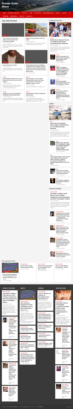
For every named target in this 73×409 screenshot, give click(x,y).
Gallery (28, 62)
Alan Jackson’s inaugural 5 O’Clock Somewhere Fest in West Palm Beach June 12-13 (10, 277)
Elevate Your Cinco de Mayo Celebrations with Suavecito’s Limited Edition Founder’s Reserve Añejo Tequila (62, 229)
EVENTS (57, 13)
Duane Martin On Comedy (10, 65)
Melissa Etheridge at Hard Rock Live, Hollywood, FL (45, 344)
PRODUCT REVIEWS (55, 189)
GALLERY (64, 13)
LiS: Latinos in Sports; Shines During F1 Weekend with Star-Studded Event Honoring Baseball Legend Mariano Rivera (63, 94)
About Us (22, 16)
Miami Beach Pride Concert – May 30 (26, 337)
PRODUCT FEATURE (59, 211)
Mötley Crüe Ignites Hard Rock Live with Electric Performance (45, 327)
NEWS (31, 13)
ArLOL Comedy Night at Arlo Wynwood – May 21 (61, 266)
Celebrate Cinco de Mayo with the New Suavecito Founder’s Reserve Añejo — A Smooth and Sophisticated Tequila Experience (63, 216)
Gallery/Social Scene (56, 20)
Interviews (5, 16)
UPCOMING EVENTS (6, 271)
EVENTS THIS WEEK (41, 264)
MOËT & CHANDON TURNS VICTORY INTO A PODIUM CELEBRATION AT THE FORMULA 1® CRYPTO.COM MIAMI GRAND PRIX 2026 (62, 71)
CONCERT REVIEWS (42, 291)
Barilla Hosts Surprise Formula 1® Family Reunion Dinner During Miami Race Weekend (59, 41)
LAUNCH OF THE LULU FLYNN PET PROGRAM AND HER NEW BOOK (12, 94)
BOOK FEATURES (61, 288)
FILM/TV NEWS (37, 13)
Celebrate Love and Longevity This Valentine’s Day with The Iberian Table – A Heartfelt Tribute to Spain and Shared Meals (66, 336)
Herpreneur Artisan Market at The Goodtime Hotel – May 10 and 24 (45, 267)
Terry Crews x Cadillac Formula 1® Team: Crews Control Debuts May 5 (63, 172)
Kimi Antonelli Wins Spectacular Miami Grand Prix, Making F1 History (63, 83)
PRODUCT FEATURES (9, 288)
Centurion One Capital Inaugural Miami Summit (27, 266)
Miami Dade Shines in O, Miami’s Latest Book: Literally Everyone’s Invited (66, 355)
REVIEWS (41, 288)
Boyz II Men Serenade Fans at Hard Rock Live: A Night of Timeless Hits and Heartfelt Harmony (45, 316)
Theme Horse (26, 406)
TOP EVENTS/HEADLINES (13, 13)
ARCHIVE (5, 35)
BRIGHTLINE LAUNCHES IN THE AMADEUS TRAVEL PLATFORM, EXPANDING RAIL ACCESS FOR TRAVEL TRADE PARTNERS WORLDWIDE (63, 146)
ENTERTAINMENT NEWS (48, 13)
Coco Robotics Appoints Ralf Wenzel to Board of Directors (62, 181)
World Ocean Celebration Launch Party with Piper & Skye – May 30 (28, 346)
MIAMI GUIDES (13, 16)
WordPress (41, 406)
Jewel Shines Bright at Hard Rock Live (44, 335)
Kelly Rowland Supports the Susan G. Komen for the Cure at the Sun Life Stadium (13, 80)
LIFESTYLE (24, 13)
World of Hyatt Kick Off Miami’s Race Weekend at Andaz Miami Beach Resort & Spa (63, 58)
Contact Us (29, 16)
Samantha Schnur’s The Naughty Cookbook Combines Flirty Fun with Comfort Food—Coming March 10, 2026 (62, 308)
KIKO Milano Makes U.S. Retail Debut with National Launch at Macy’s (63, 255)
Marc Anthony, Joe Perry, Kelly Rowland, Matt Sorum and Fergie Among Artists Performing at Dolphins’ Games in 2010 (35, 81)
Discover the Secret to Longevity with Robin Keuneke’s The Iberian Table (66, 389)
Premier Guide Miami (7, 43)
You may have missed (9, 261)
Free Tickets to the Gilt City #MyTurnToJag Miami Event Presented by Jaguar (10, 40)
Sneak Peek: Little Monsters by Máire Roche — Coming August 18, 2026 (66, 372)
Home (4, 13)
